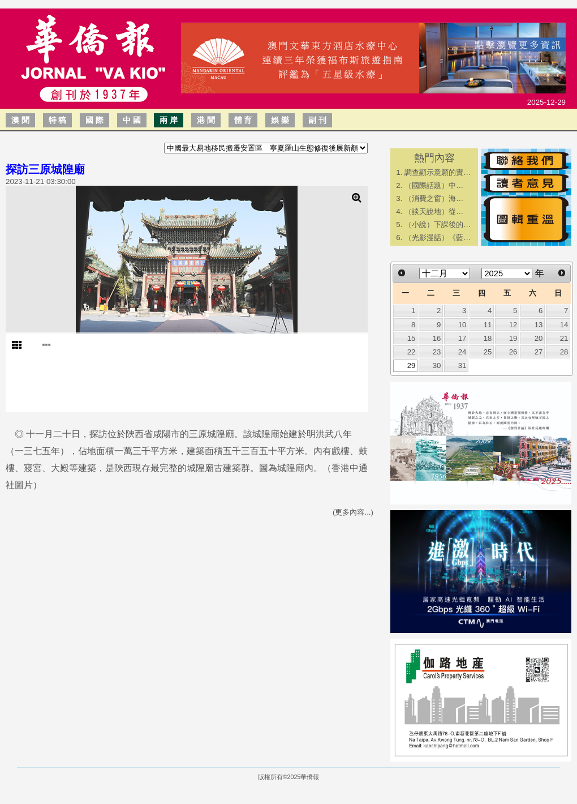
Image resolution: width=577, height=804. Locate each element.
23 (437, 352)
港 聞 (206, 120)
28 (564, 352)
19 (513, 338)
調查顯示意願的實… (437, 172)
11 (488, 324)
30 (437, 365)
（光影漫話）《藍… (437, 237)
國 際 (94, 120)
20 (539, 338)
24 (462, 352)
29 (411, 365)
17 (462, 338)
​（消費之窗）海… (433, 198)
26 (513, 352)
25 (488, 352)
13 (539, 324)
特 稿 (58, 120)
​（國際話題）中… (433, 185)
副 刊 (317, 120)
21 (564, 338)
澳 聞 (20, 120)
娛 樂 (280, 120)
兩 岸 (169, 120)
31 (462, 365)
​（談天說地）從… (433, 211)
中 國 (132, 120)
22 (411, 352)
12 (513, 324)
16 (437, 338)
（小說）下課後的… (437, 224)
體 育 (243, 120)
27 (539, 352)
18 (488, 338)
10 (462, 324)
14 (564, 324)
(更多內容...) (353, 512)
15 (411, 338)
